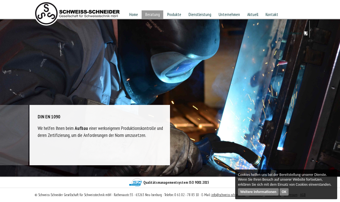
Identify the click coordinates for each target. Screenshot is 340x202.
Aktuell (252, 14)
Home (133, 14)
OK (284, 191)
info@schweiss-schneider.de (228, 194)
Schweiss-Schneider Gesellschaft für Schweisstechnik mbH (77, 15)
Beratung (152, 14)
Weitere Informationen (258, 191)
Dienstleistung (200, 14)
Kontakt (272, 14)
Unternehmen (229, 14)
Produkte (174, 14)
